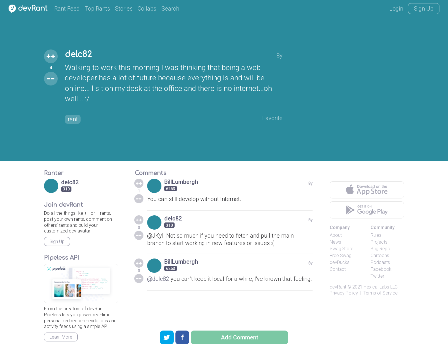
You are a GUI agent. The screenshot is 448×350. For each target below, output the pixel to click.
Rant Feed (67, 8)
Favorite (272, 118)
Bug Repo (380, 248)
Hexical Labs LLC (380, 287)
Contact (338, 269)
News (335, 242)
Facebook (381, 269)
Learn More (60, 337)
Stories (124, 8)
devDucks (339, 262)
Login (396, 8)
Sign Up (423, 8)
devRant (338, 287)
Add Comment (239, 337)
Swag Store (341, 248)
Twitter (377, 276)
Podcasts (380, 262)
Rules (376, 235)
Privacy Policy (344, 293)
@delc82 (158, 278)
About (336, 235)
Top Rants (97, 8)
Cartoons (380, 255)
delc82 (78, 54)
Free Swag (340, 255)
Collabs (147, 8)
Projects (379, 242)
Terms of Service (380, 293)
